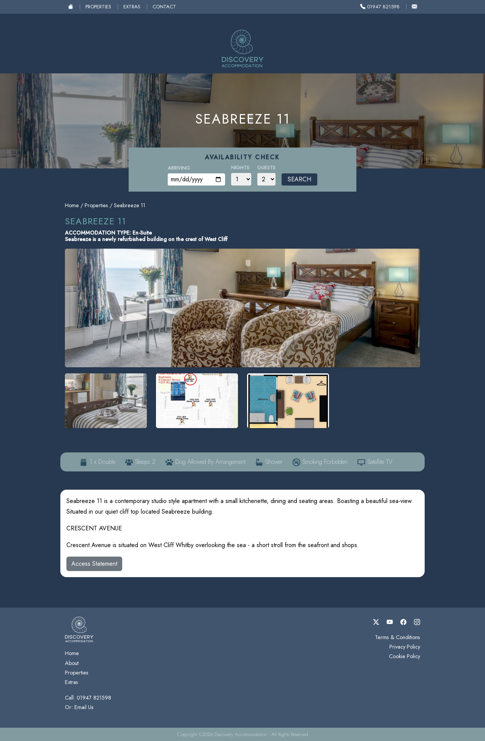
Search (299, 179)
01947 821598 (380, 6)
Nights (240, 167)
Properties (98, 6)
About (72, 663)
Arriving (179, 167)
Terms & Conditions (397, 637)
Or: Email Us (79, 707)
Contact (164, 6)
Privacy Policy (404, 647)
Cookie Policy (404, 656)
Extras (131, 6)
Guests (266, 167)
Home (72, 205)
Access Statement (94, 563)
